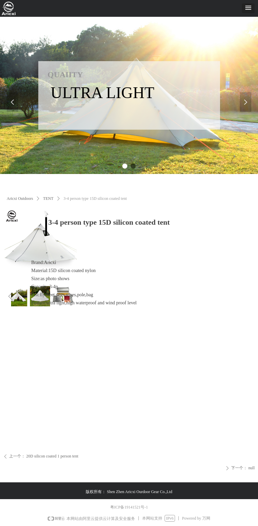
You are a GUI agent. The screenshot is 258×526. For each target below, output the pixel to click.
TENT (48, 198)
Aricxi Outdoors (20, 198)
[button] (248, 8)
